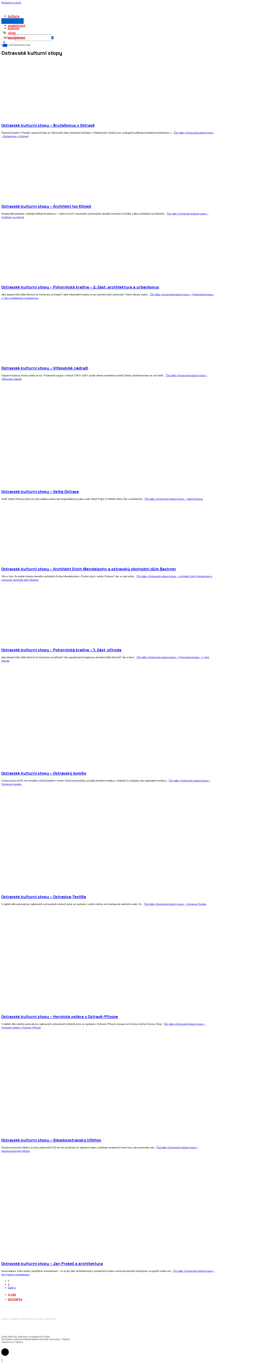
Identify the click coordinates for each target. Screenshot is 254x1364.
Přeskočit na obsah (11, 2)
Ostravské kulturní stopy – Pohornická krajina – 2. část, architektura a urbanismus (80, 287)
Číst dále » (174, 499)
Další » (12, 1287)
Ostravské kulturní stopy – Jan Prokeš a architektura (52, 1263)
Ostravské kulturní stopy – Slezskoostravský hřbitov (51, 1140)
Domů (4, 45)
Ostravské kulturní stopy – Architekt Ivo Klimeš (46, 206)
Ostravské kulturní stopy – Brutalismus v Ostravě (48, 125)
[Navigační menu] (11, 21)
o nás (12, 1294)
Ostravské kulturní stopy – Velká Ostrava (40, 491)
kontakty (15, 1299)
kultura (13, 16)
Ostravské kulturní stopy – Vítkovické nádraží (44, 367)
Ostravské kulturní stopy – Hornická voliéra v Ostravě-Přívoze (59, 1016)
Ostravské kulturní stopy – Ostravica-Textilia (43, 896)
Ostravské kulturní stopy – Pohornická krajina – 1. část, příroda (61, 649)
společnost (16, 25)
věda (12, 33)
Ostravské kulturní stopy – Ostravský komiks (43, 773)
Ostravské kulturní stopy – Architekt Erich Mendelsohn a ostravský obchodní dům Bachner (88, 568)
